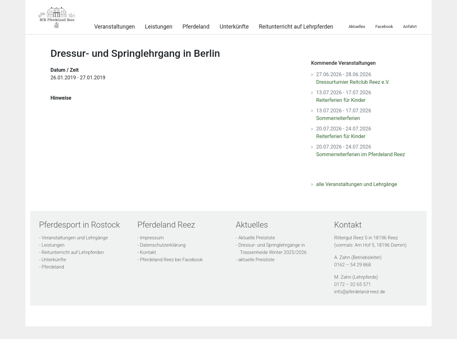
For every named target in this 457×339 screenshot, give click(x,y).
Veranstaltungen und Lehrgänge (75, 238)
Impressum (152, 238)
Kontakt (148, 252)
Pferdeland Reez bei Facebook (171, 260)
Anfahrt (410, 26)
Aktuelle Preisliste (256, 238)
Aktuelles (356, 26)
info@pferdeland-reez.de (359, 292)
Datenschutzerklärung (163, 245)
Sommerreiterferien (338, 118)
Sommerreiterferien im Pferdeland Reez (360, 154)
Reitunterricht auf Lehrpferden (296, 26)
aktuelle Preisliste (256, 260)
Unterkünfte (234, 26)
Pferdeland (195, 26)
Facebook (384, 26)
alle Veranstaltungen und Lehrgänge (356, 184)
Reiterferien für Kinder (340, 100)
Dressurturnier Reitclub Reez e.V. (352, 82)
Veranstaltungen (114, 26)
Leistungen (158, 26)
